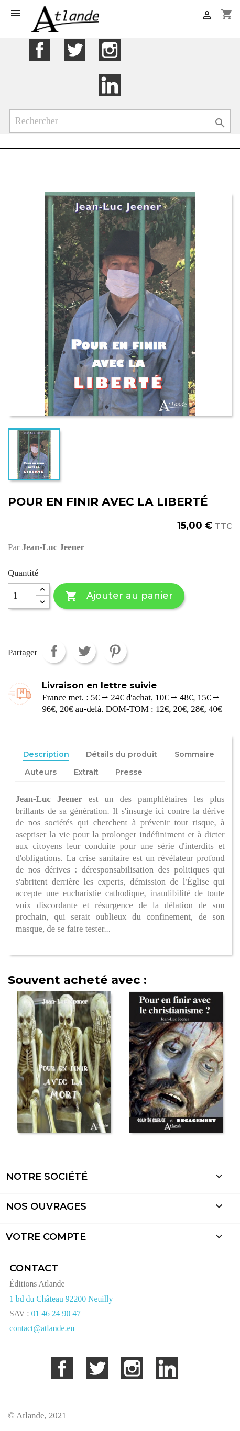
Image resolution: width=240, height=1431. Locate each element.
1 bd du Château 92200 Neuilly (61, 1298)
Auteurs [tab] (41, 772)
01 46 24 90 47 (56, 1313)
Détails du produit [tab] (121, 754)
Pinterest (115, 651)
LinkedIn (110, 85)
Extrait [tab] (86, 772)
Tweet (84, 651)
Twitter (74, 50)
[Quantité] (22, 596)
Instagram (110, 50)
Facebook (39, 50)
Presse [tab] (129, 772)
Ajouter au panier (118, 596)
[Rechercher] (120, 121)
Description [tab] (46, 754)
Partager (54, 651)
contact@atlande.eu (41, 1328)
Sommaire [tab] (194, 754)
